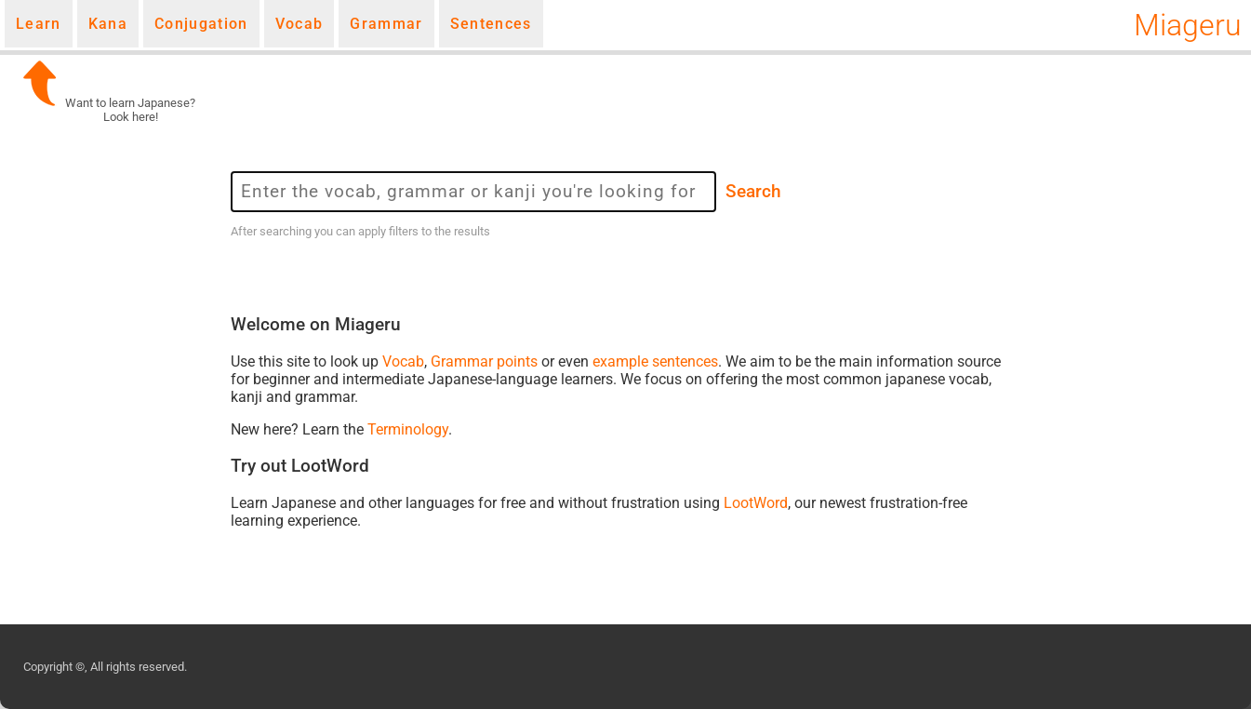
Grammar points (484, 361)
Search (753, 191)
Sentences (491, 24)
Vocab (299, 24)
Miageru (1188, 25)
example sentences (655, 361)
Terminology (407, 429)
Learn (38, 24)
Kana (107, 24)
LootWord (756, 503)
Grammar (386, 24)
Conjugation (201, 24)
